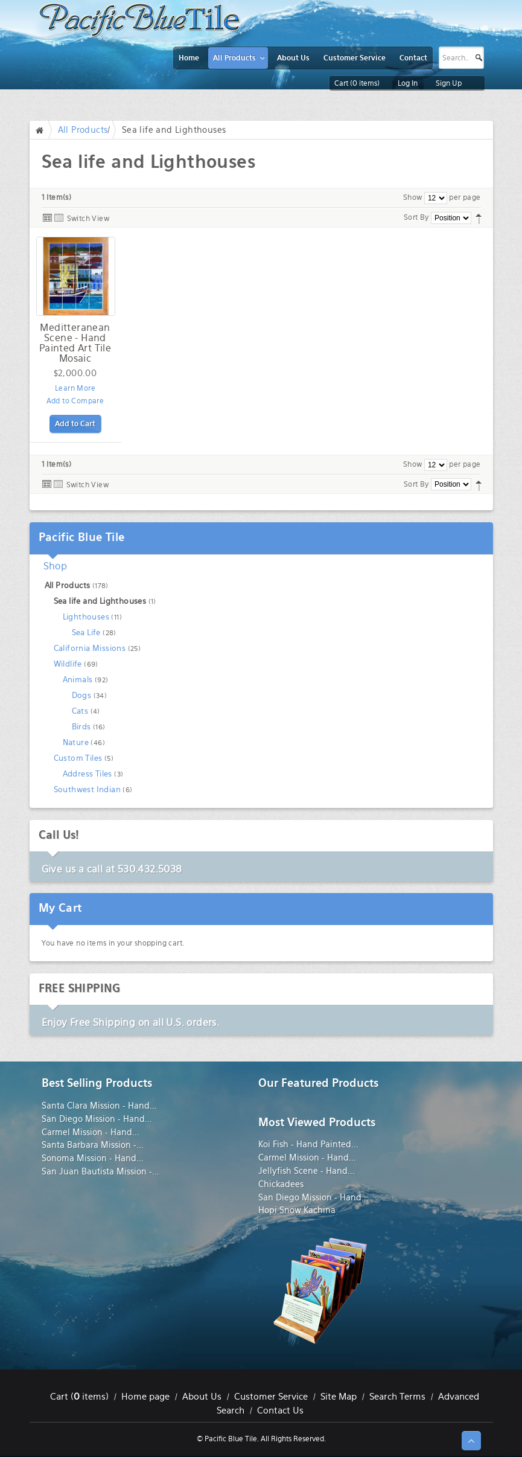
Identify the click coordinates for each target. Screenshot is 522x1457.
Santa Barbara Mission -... (93, 1145)
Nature (76, 742)
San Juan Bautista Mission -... (100, 1171)
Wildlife (68, 663)
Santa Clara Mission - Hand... (99, 1105)
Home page (145, 1396)
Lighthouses (86, 616)
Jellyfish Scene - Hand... (306, 1171)
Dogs (82, 695)
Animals (78, 679)
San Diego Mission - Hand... (97, 1119)
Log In (408, 83)
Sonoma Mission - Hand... (93, 1158)
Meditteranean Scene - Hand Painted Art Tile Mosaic (75, 343)
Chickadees (281, 1184)
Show (412, 197)
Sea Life (86, 632)
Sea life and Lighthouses (100, 601)
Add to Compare (75, 401)
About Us (201, 1396)
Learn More (75, 388)
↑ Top (471, 1440)
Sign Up (449, 83)
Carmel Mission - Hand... (90, 1132)
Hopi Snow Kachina (297, 1210)
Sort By (416, 217)
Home (42, 130)
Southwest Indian (87, 789)
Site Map (338, 1396)
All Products (83, 130)
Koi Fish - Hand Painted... (308, 1144)
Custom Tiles (78, 758)
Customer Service (271, 1396)
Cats (80, 711)
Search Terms (397, 1396)
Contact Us (280, 1410)
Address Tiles (87, 773)
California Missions (90, 648)
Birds (81, 726)
